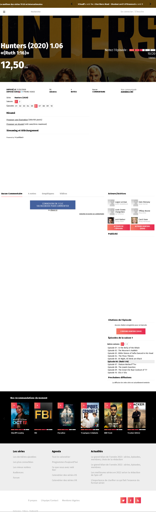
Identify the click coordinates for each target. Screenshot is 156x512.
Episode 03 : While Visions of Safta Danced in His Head (130, 353)
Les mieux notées (22, 467)
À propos (32, 500)
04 (28, 106)
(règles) (152, 58)
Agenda (56, 451)
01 (16, 106)
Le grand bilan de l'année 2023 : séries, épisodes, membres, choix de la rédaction (116, 458)
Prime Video (29, 92)
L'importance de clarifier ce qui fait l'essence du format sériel (115, 481)
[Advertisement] (119, 147)
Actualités (97, 451)
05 (32, 106)
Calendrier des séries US (64, 475)
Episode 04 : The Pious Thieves (121, 356)
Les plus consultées (23, 462)
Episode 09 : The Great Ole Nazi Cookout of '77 (127, 370)
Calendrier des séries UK (64, 480)
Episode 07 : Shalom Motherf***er (122, 364)
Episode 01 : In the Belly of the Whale (124, 348)
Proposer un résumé (15, 124)
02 (20, 106)
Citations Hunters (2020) (131, 331)
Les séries (19, 451)
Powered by (14, 137)
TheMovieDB (33, 511)
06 (36, 106)
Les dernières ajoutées (24, 457)
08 (44, 106)
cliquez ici (53, 210)
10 (52, 106)
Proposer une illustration (17, 120)
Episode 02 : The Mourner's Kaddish (122, 350)
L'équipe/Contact (49, 500)
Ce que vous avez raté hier (63, 468)
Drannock (83, 4)
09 (48, 106)
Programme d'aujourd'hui (65, 462)
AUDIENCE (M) (127, 92)
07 (40, 106)
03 (24, 106)
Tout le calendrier (61, 457)
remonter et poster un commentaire (91, 214)
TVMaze (25, 511)
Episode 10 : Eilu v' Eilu (117, 373)
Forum (16, 477)
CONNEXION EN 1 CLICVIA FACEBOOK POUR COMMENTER (53, 204)
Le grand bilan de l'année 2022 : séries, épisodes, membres (116, 466)
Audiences (18, 472)
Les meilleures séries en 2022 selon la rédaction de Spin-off (115, 473)
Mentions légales (71, 500)
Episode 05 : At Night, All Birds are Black (125, 359)
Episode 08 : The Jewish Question (121, 367)
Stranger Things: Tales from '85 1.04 (114, 4)
